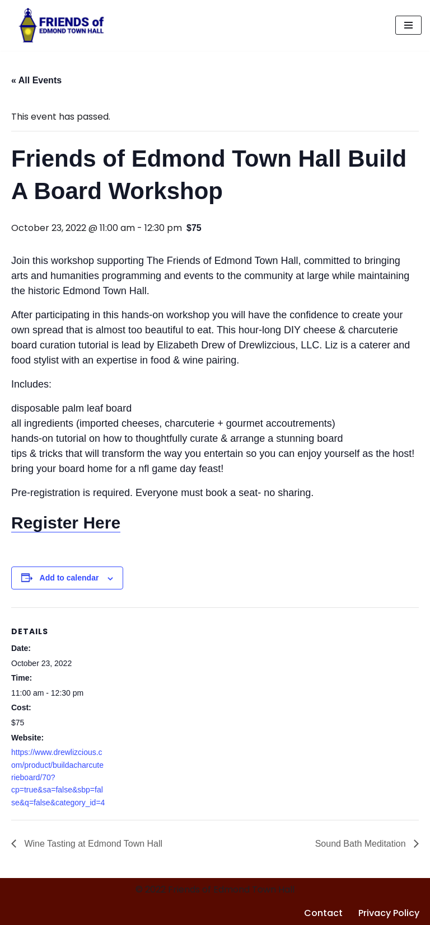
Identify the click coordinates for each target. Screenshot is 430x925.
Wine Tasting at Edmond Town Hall (92, 843)
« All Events (36, 80)
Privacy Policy (388, 913)
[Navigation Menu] (408, 25)
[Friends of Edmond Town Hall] (58, 25)
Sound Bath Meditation (361, 843)
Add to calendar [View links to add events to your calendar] (69, 577)
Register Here (65, 522)
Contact (323, 913)
